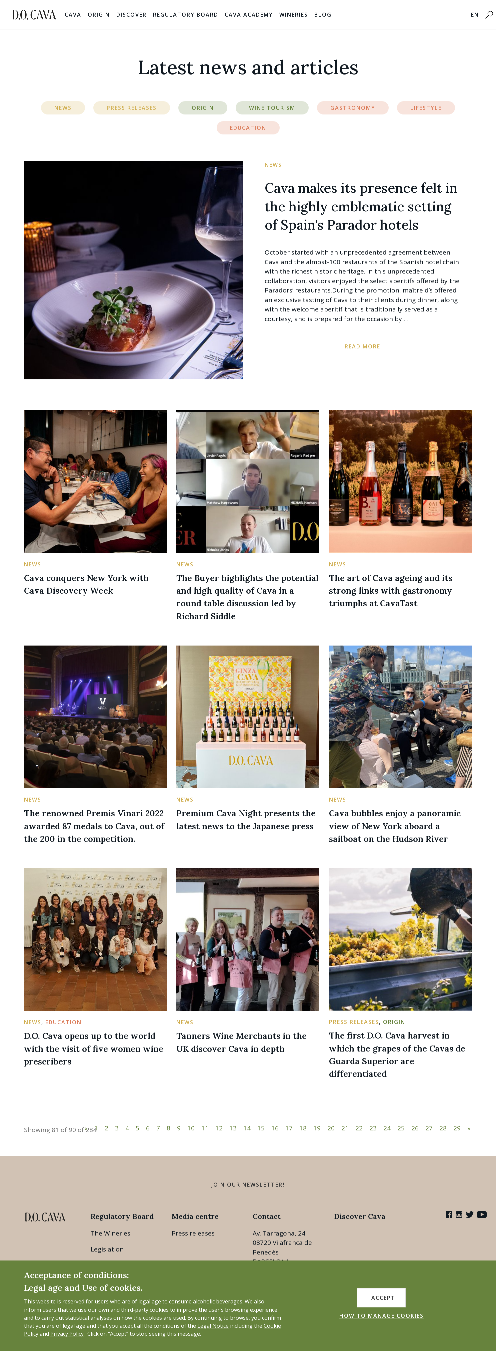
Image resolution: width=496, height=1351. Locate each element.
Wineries (293, 14)
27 (429, 1128)
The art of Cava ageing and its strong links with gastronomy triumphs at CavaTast (390, 590)
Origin (99, 14)
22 (359, 1128)
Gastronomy (352, 107)
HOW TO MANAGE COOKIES (381, 1315)
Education (248, 127)
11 (205, 1128)
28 (443, 1128)
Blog (323, 14)
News (63, 107)
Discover (131, 14)
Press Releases (132, 107)
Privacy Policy (67, 1333)
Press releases (193, 1233)
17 (289, 1128)
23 (373, 1128)
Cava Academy (249, 14)
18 (303, 1128)
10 (191, 1128)
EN (475, 14)
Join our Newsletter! (248, 1184)
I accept (381, 1297)
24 (387, 1128)
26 (415, 1128)
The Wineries (110, 1233)
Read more (362, 346)
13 (233, 1128)
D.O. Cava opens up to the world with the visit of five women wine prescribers (93, 1048)
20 (331, 1128)
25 (401, 1128)
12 (219, 1128)
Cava (73, 14)
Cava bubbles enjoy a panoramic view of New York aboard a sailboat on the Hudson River (395, 826)
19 (317, 1128)
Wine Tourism (272, 107)
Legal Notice (213, 1325)
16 (275, 1128)
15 (261, 1128)
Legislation (107, 1249)
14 (247, 1128)
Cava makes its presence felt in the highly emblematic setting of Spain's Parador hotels (361, 206)
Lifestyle (426, 107)
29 (457, 1128)
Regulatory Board (185, 14)
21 (345, 1128)
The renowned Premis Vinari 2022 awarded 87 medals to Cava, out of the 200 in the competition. (94, 826)
